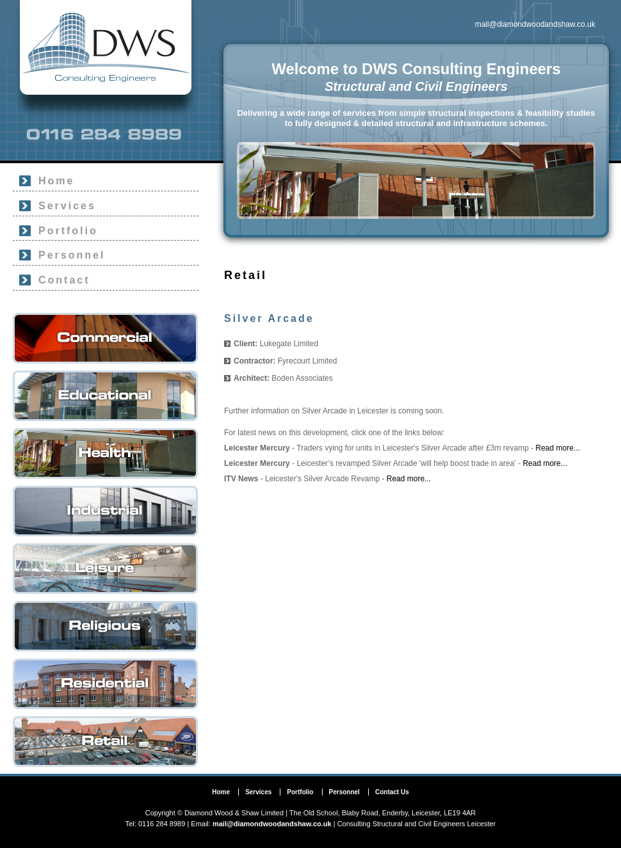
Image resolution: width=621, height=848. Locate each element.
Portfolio (68, 230)
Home (56, 180)
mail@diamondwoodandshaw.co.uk (535, 24)
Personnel (71, 255)
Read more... (558, 448)
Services (67, 205)
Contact (64, 280)
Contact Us (392, 792)
